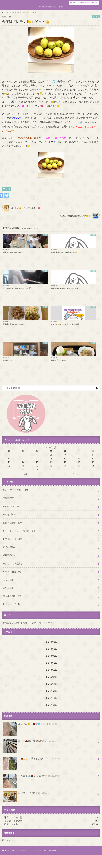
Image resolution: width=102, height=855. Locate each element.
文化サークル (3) (13, 539)
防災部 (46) (8, 579)
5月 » (75, 474)
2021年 (52, 676)
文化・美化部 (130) (12, 522)
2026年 (52, 642)
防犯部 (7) (8, 587)
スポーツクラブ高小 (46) (15, 490)
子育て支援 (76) (13, 571)
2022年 (52, 670)
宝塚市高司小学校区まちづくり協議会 (27, 850)
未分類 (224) (9, 547)
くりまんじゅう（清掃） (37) (20, 530)
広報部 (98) (8, 498)
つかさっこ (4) (12, 604)
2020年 (52, 683)
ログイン (6, 840)
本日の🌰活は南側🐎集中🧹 (30, 742)
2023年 (52, 663)
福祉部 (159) (9, 555)
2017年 (52, 704)
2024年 (52, 656)
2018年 (52, 697)
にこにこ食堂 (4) (13, 563)
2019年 (52, 690)
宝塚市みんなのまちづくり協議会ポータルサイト (29, 622)
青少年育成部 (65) (12, 596)
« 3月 (26, 474)
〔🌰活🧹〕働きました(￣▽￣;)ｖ (33, 760)
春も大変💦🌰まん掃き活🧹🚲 (31, 777)
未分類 (7, 189)
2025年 (52, 649)
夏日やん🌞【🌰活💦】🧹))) (30, 725)
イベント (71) (12, 506)
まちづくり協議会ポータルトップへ (85, 2)
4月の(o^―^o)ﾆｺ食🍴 (26, 794)
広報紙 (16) (10, 514)
